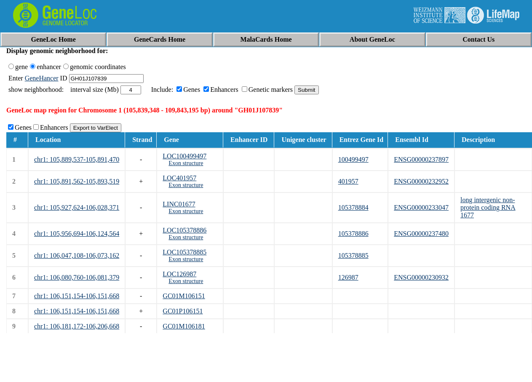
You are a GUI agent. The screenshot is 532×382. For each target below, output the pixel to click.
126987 (348, 277)
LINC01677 (179, 204)
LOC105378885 (184, 252)
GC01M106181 (184, 326)
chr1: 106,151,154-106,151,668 (76, 295)
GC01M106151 (184, 295)
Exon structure (185, 163)
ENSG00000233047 (421, 207)
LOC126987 (179, 274)
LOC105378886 (184, 230)
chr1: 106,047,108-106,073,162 (76, 255)
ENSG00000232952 (421, 181)
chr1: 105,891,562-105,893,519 (76, 181)
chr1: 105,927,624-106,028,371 (76, 207)
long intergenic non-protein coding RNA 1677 (488, 207)
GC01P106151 (183, 311)
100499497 (353, 159)
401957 (348, 181)
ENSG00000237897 (421, 159)
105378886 (353, 233)
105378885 (353, 255)
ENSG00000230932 (421, 277)
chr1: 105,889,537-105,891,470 (76, 159)
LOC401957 (179, 178)
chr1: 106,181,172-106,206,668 (76, 326)
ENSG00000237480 (421, 233)
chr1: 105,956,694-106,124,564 (76, 233)
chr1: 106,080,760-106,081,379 (76, 277)
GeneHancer (42, 78)
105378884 (353, 207)
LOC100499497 (184, 156)
